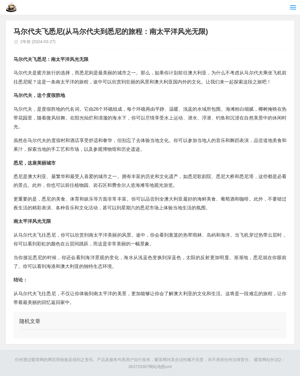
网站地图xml (160, 366)
